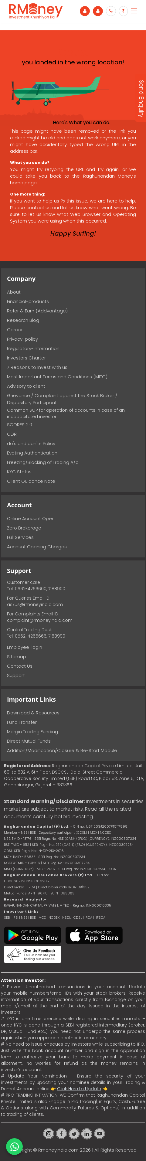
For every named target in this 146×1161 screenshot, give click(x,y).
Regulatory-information (33, 348)
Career (15, 329)
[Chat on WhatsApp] (14, 1146)
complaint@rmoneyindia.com (40, 620)
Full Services (20, 537)
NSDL (67, 917)
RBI (15, 917)
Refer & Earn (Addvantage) (37, 311)
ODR (12, 434)
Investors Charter (26, 358)
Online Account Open (31, 518)
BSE (33, 917)
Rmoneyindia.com (58, 1150)
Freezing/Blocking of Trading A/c (42, 462)
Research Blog (23, 320)
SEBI (7, 917)
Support (16, 675)
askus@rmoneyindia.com (35, 604)
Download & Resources (33, 713)
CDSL (77, 917)
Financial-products (28, 301)
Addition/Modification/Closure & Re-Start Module (62, 750)
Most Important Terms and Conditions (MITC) (57, 376)
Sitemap (16, 656)
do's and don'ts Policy (31, 443)
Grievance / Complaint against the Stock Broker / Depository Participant (62, 399)
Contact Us (19, 666)
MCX (42, 917)
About (14, 292)
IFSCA (111, 868)
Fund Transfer (22, 722)
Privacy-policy (22, 339)
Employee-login (24, 647)
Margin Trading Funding (32, 731)
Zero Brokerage (24, 528)
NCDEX (54, 917)
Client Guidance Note (31, 481)
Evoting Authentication (32, 453)
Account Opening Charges (37, 546)
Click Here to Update (79, 1089)
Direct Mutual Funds (29, 741)
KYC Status (19, 471)
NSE (24, 917)
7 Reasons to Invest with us (37, 367)
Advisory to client (26, 386)
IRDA (88, 917)
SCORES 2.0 (19, 424)
